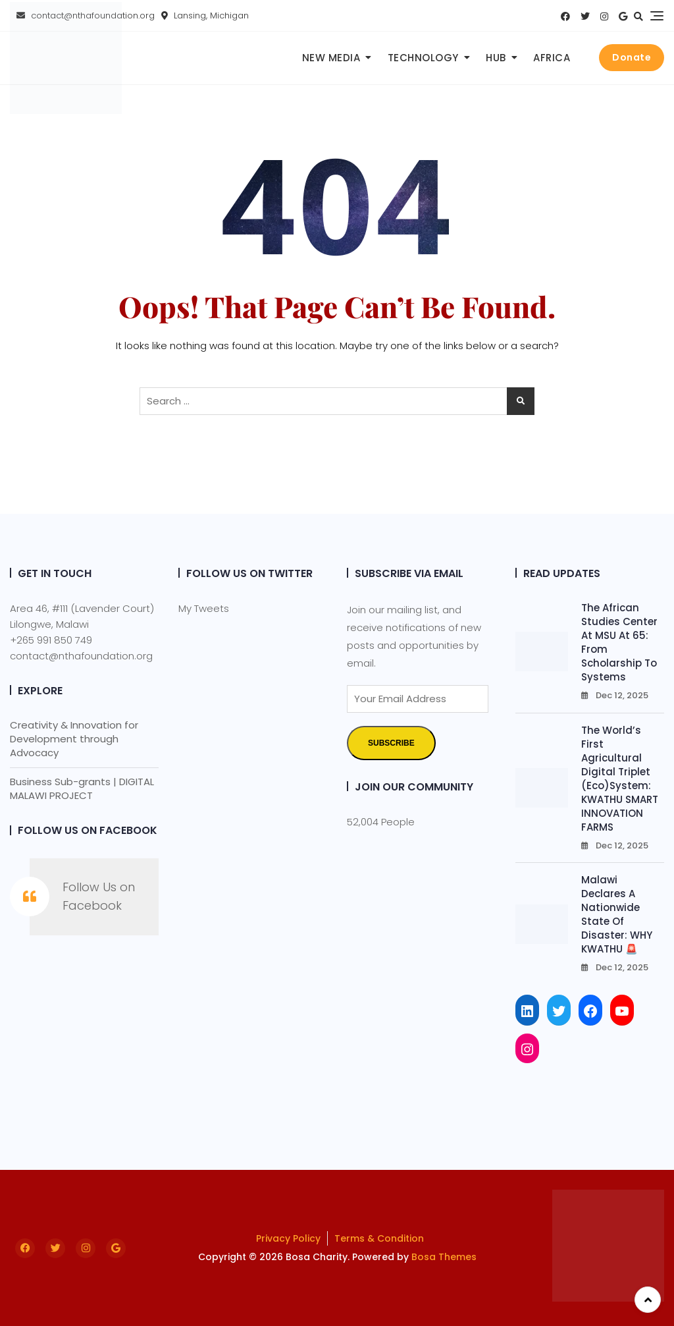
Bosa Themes (444, 1256)
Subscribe (391, 743)
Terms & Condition (379, 1238)
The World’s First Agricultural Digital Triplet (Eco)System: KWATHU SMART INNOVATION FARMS (619, 778)
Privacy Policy (288, 1238)
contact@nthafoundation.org (81, 656)
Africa (551, 58)
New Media (331, 58)
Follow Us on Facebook (87, 830)
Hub (496, 58)
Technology (423, 58)
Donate (631, 57)
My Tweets (203, 608)
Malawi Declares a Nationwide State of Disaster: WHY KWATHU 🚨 (616, 914)
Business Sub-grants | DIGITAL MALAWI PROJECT (82, 788)
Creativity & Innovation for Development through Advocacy (74, 739)
